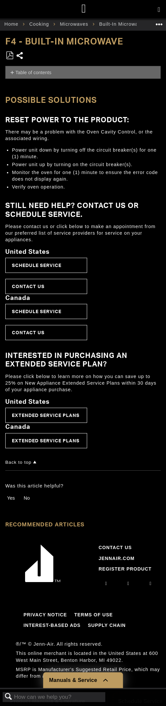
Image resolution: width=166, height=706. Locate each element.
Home (12, 24)
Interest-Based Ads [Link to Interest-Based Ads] (52, 625)
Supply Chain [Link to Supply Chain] (107, 625)
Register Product (125, 569)
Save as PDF (9, 55)
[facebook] (128, 583)
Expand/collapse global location (159, 22)
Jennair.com (117, 558)
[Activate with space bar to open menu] (159, 10)
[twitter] (150, 583)
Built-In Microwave (122, 24)
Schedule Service (36, 265)
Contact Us (28, 286)
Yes (11, 498)
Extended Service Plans (46, 415)
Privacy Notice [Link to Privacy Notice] (45, 614)
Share (20, 56)
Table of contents (33, 72)
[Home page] (84, 9)
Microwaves (75, 24)
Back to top (18, 462)
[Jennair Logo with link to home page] (43, 580)
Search (9, 697)
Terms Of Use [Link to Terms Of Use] (93, 614)
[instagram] (106, 583)
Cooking (40, 24)
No (27, 498)
